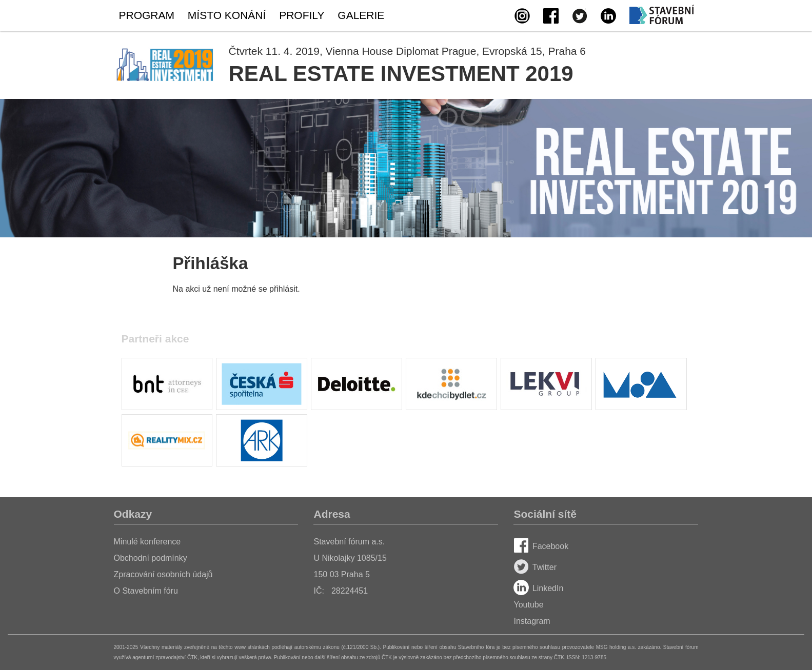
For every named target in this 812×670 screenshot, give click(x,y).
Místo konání (227, 15)
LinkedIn (538, 588)
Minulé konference (147, 541)
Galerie (361, 15)
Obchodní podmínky (150, 558)
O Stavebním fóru (146, 590)
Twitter (535, 567)
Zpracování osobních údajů (163, 574)
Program (147, 15)
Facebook (540, 546)
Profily (301, 15)
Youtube (528, 604)
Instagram (531, 621)
